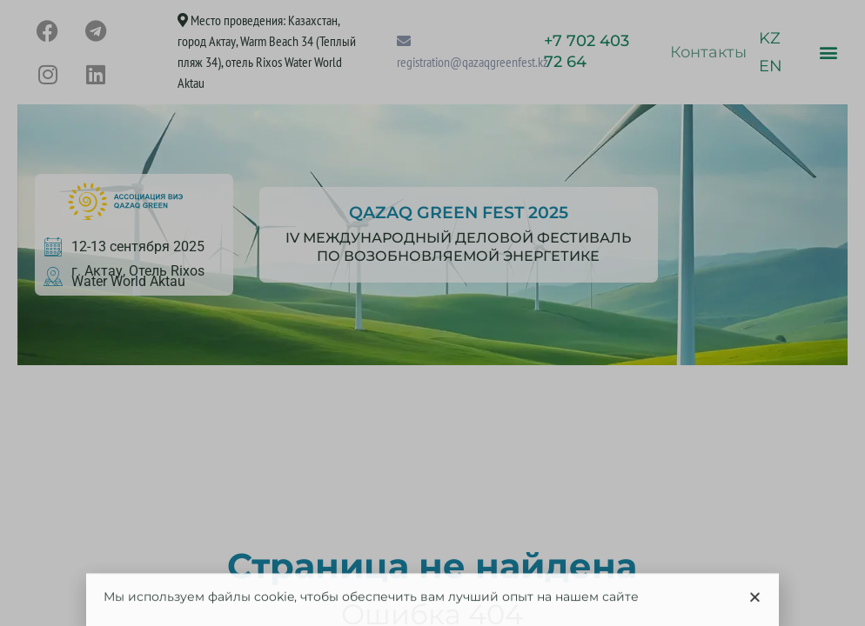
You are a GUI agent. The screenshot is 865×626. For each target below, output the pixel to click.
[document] (432, 313)
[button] (754, 602)
